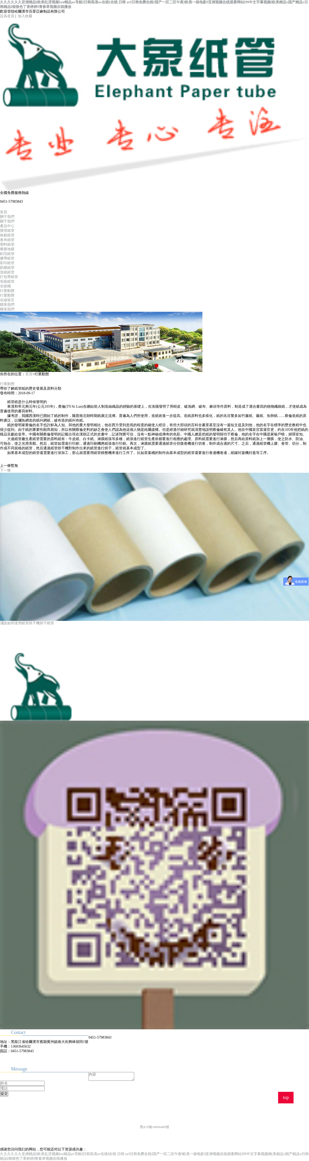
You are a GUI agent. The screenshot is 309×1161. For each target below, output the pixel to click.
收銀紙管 (7, 235)
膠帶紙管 (7, 258)
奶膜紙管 (7, 268)
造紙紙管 (7, 272)
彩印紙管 (7, 263)
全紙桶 (5, 286)
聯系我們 (7, 305)
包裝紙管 (7, 281)
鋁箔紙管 (7, 254)
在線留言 (7, 300)
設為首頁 (7, 16)
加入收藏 (25, 16)
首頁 (3, 212)
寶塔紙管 (7, 231)
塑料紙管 (7, 244)
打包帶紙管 (9, 277)
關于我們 (7, 217)
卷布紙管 (7, 240)
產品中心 (7, 226)
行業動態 (7, 291)
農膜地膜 (7, 249)
